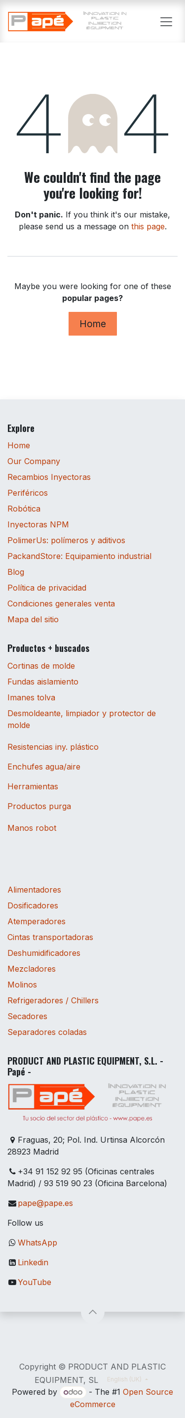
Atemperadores (36, 921)
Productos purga (39, 806)
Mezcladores (31, 969)
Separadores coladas (47, 1032)
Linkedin (33, 1262)
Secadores (27, 1016)
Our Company (33, 461)
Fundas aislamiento (42, 682)
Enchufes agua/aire (43, 767)
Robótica (23, 509)
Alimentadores (34, 890)
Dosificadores (32, 905)
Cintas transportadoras (50, 937)
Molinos (22, 984)
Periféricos (27, 493)
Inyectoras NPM (38, 524)
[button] (93, 1312)
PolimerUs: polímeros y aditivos (66, 540)
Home (92, 324)
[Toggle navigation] (166, 21)
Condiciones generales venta (61, 603)
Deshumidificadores (43, 953)
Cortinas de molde (41, 666)
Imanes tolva (31, 697)
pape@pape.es (45, 1203)
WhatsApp (37, 1242)
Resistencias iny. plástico (53, 747)
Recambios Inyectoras (49, 477)
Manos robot (31, 828)
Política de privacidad (46, 588)
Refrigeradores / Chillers (53, 1000)
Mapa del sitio (33, 619)
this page (148, 226)
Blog (15, 572)
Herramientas (32, 786)
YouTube (34, 1282)
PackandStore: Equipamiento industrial (79, 556)
